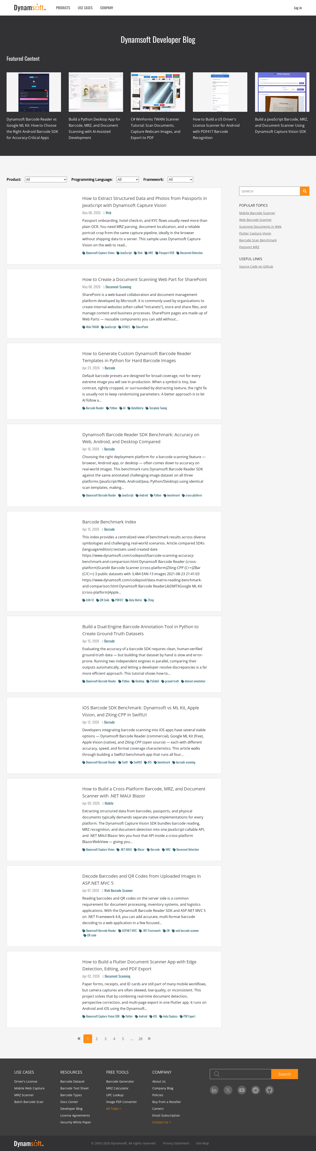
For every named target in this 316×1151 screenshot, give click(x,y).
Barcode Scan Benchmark (258, 240)
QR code (89, 935)
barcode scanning (183, 762)
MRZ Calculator (117, 1088)
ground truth (170, 681)
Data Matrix (133, 600)
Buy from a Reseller (166, 1102)
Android (142, 495)
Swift (123, 762)
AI (122, 408)
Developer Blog (71, 1109)
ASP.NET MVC (127, 930)
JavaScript (124, 252)
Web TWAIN (90, 326)
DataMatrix (135, 408)
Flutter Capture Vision (255, 233)
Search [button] (284, 1074)
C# (166, 930)
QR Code (102, 600)
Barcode (108, 367)
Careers (158, 1109)
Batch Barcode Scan (28, 1102)
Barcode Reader (93, 408)
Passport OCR (164, 252)
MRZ (149, 252)
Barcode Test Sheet (74, 1088)
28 (140, 1038)
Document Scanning (117, 286)
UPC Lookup (115, 1095)
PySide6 (152, 681)
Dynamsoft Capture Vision (98, 252)
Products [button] (63, 7)
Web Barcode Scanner (117, 890)
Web (107, 212)
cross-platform (192, 495)
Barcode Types (71, 1095)
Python (111, 408)
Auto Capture (168, 1016)
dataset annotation (193, 681)
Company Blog (162, 1088)
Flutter (127, 1016)
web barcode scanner (185, 930)
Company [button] (106, 7)
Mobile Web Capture (29, 1088)
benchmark (171, 495)
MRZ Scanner (24, 1095)
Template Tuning (156, 408)
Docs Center (69, 1102)
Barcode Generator (120, 1081)
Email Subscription (166, 1115)
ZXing (149, 600)
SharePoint (140, 326)
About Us (159, 1081)
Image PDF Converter (121, 1102)
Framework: (153, 179)
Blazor (139, 849)
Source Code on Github (256, 266)
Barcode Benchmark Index (109, 522)
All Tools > (113, 1109)
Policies (157, 1095)
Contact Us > (161, 1122)
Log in (298, 7)
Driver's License (25, 1081)
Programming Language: (91, 179)
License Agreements (75, 1115)
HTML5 (124, 326)
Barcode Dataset (72, 1081)
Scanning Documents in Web (260, 226)
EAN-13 (88, 600)
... (131, 1038)
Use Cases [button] (85, 7)
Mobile (107, 803)
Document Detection (189, 252)
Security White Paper (75, 1122)
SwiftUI (136, 762)
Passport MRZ (249, 247)
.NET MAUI (124, 849)
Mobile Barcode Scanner (257, 213)
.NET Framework (150, 930)
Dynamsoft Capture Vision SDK (101, 1016)
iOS (148, 762)
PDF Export (187, 1016)
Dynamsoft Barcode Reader (99, 495)
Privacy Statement (176, 1143)
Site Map (202, 1143)
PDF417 (117, 600)
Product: (14, 179)
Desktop (138, 681)
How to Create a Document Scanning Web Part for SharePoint (144, 279)
